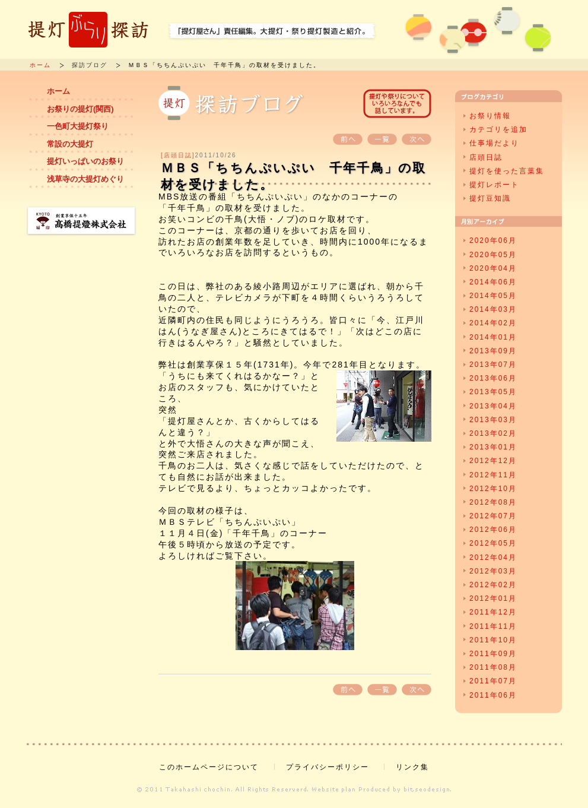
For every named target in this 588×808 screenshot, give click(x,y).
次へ (416, 139)
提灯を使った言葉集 (506, 171)
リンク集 (412, 767)
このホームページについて (209, 767)
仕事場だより (494, 143)
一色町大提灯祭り (78, 126)
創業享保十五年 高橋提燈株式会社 (81, 221)
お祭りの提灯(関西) (80, 108)
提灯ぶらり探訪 (88, 29)
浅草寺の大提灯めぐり (85, 179)
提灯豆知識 (490, 198)
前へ (348, 139)
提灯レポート (494, 184)
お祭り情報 (490, 116)
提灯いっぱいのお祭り (85, 161)
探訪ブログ (89, 65)
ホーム (40, 65)
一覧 (382, 139)
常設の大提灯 (70, 144)
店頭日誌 (486, 157)
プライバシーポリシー (327, 767)
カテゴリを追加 (498, 129)
